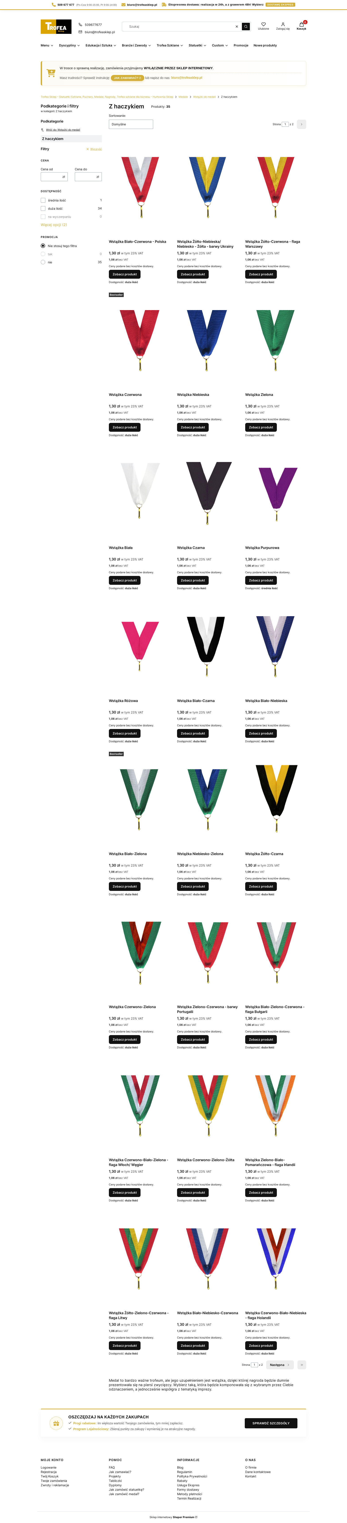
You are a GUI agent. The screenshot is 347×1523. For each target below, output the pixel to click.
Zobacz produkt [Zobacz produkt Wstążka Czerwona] (125, 427)
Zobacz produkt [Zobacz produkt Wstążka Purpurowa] (261, 580)
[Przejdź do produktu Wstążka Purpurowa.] (275, 493)
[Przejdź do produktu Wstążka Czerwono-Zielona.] (139, 953)
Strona (277, 124)
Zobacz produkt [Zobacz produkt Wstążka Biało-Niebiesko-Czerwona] (193, 1345)
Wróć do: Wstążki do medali (60, 130)
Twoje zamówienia (54, 1481)
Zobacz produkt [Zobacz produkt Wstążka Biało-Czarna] (193, 733)
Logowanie (48, 1467)
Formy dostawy (188, 1489)
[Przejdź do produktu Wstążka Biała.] (139, 493)
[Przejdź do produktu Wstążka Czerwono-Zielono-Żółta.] (207, 1106)
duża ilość (55, 208)
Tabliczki (115, 1481)
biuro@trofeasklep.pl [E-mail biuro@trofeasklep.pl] (100, 32)
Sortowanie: (117, 115)
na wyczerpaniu (59, 217)
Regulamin (184, 1472)
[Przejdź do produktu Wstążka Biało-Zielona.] (139, 800)
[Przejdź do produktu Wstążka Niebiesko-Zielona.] (207, 800)
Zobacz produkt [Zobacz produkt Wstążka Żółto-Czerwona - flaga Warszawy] (261, 274)
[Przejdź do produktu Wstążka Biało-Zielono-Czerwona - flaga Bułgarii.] (275, 953)
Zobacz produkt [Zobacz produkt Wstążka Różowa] (125, 733)
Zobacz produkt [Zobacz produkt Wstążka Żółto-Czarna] (261, 886)
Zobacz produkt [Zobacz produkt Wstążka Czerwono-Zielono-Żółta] (193, 1192)
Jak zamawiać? (126, 77)
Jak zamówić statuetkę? (126, 1489)
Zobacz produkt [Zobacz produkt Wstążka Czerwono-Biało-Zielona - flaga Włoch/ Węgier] (125, 1192)
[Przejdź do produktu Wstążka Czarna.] (207, 493)
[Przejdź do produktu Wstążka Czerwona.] (139, 340)
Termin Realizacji (189, 1498)
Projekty (115, 1476)
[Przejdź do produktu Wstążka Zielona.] (275, 340)
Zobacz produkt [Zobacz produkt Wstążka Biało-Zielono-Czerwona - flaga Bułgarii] (261, 1039)
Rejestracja (49, 1472)
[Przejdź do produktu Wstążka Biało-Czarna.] (207, 646)
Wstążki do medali (204, 96)
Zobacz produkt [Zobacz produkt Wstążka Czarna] (193, 580)
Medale (183, 96)
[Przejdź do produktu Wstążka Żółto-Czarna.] (275, 800)
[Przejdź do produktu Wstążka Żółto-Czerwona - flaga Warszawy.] (275, 187)
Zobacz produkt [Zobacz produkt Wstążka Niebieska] (193, 427)
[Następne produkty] (280, 1364)
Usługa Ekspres (188, 1485)
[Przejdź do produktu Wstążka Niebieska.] (207, 340)
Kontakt (250, 1476)
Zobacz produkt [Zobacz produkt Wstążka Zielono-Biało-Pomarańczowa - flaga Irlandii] (261, 1192)
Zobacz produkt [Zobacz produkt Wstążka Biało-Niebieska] (261, 733)
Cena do (81, 169)
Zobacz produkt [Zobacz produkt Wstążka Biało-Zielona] (125, 886)
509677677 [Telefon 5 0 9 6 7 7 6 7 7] (93, 25)
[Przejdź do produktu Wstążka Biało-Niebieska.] (275, 646)
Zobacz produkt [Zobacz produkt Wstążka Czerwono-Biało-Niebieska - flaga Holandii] (261, 1345)
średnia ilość (57, 200)
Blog (180, 1467)
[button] (246, 26)
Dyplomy (115, 1485)
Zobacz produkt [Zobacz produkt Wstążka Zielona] (261, 427)
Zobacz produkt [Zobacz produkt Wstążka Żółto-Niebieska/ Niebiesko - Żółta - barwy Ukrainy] (193, 274)
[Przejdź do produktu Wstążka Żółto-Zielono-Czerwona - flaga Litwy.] (139, 1259)
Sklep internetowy (172, 1517)
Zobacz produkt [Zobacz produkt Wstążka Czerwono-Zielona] (125, 1039)
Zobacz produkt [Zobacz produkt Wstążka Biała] (125, 580)
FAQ (112, 1467)
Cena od (47, 169)
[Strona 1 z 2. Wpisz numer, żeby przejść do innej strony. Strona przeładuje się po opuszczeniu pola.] (285, 124)
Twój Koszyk (50, 1476)
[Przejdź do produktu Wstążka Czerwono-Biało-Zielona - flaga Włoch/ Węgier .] (139, 1106)
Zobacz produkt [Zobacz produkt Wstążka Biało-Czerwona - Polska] (125, 274)
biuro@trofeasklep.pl (186, 77)
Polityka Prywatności (192, 1476)
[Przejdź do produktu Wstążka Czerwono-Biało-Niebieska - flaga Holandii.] (275, 1259)
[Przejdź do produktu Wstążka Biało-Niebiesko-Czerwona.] (207, 1259)
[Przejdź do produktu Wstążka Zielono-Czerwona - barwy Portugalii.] (207, 953)
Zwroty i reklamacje (55, 1485)
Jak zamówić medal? (124, 1494)
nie (50, 262)
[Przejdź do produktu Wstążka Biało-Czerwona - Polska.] (139, 187)
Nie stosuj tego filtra (62, 246)
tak (50, 254)
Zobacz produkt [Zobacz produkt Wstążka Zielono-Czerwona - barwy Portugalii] (193, 1039)
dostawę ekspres (280, 4)
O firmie (250, 1467)
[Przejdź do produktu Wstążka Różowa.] (139, 646)
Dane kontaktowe (258, 1472)
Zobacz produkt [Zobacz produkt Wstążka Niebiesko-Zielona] (193, 886)
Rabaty (182, 1481)
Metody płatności (189, 1494)
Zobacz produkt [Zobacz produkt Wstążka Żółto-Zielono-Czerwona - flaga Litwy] (125, 1345)
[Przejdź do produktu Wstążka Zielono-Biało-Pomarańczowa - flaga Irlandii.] (275, 1106)
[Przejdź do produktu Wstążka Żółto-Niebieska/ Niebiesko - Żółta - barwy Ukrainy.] (207, 187)
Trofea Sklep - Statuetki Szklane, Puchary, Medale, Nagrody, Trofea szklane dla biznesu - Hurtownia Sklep (107, 96)
